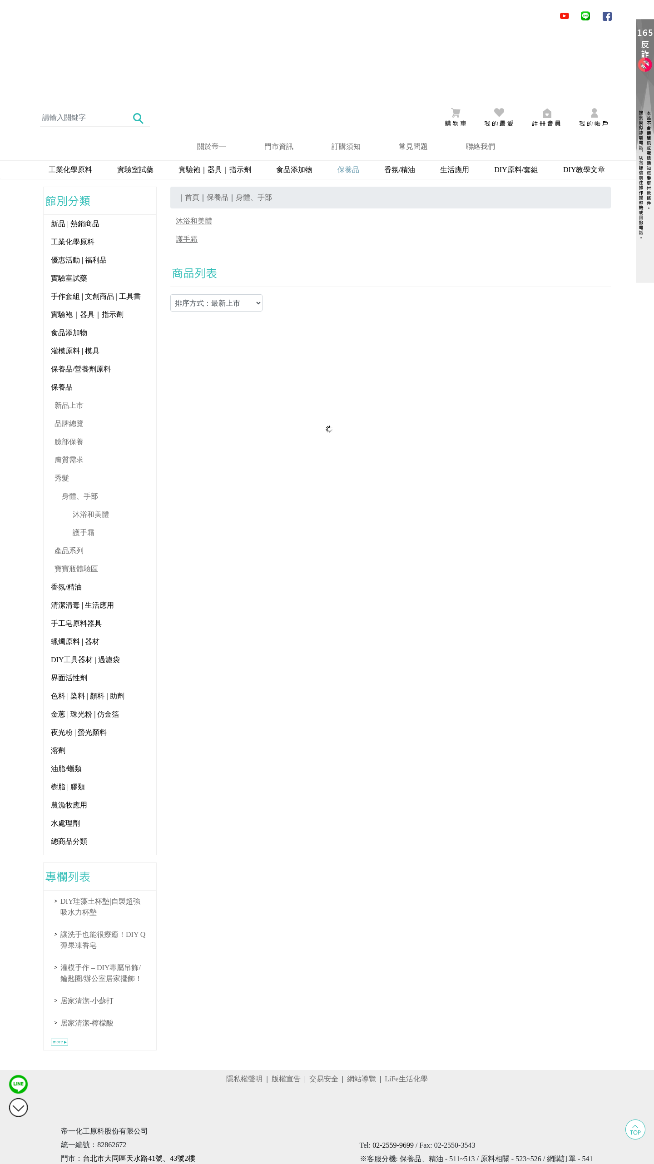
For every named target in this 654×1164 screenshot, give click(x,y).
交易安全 (323, 1008)
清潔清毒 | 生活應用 (82, 535)
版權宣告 (286, 1008)
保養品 (62, 317)
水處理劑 (65, 753)
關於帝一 (211, 76)
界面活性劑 (69, 607)
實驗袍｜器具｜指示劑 (214, 99)
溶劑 (58, 680)
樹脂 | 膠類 (68, 716)
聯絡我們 (480, 76)
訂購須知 (346, 76)
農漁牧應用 (69, 734)
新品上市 (69, 335)
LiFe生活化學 (406, 1008)
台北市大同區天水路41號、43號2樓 (139, 1088)
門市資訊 (278, 76)
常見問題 (413, 76)
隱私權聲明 (244, 1008)
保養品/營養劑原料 (81, 298)
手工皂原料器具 (76, 553)
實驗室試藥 (135, 99)
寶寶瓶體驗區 (76, 498)
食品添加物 (294, 99)
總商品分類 (69, 771)
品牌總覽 (69, 353)
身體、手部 (80, 426)
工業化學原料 (70, 99)
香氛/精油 (399, 99)
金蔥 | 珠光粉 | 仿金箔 (85, 644)
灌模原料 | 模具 (75, 280)
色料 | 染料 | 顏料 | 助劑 (87, 625)
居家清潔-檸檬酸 (87, 952)
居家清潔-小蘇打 (87, 930)
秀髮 (61, 407)
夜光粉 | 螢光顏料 (79, 662)
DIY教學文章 (584, 99)
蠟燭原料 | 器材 (75, 571)
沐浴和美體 (91, 444)
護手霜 (83, 462)
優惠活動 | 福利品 (79, 189)
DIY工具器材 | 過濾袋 (85, 589)
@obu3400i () (415, 1102)
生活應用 (454, 99)
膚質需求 (69, 389)
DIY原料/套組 (516, 99)
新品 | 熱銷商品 (75, 153)
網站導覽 (361, 1008)
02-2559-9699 (393, 1075)
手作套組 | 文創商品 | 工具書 (96, 226)
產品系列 (69, 480)
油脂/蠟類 (66, 698)
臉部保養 (69, 371)
